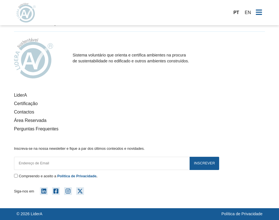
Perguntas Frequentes (36, 128)
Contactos (24, 112)
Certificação (26, 103)
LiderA (20, 95)
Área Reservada (30, 120)
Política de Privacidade (241, 214)
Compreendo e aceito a (58, 176)
